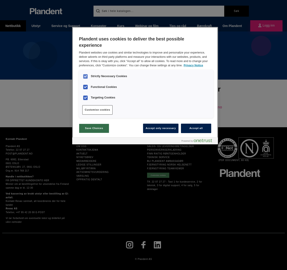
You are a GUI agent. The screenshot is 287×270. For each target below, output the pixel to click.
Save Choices (94, 128)
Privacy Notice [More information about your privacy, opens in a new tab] (193, 65)
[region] (145, 85)
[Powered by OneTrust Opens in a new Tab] (199, 141)
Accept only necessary (161, 128)
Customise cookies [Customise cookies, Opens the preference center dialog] (97, 109)
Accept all (196, 128)
